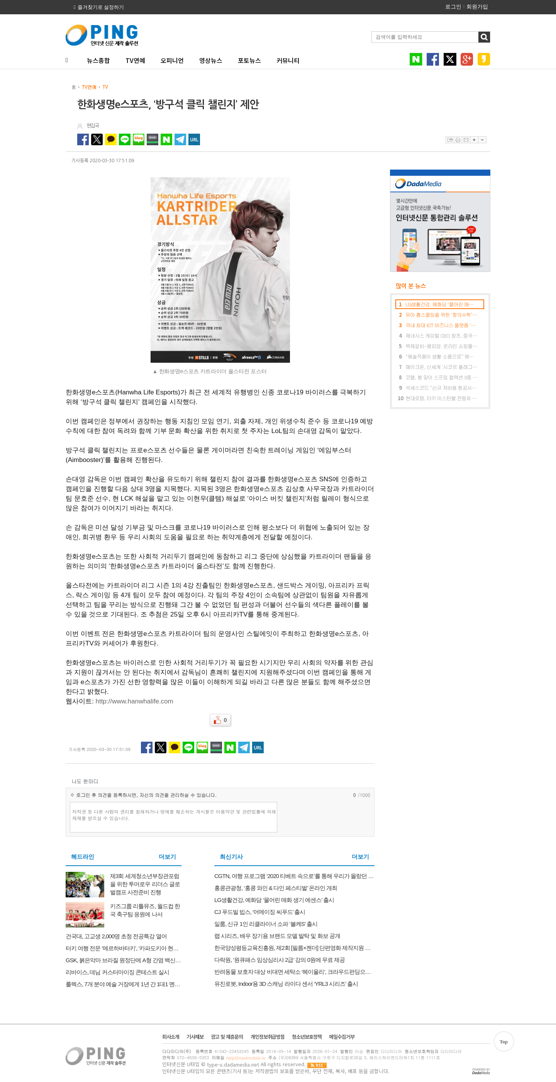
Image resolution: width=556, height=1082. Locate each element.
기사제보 (194, 1037)
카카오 (484, 59)
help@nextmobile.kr (245, 1058)
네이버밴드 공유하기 (152, 139)
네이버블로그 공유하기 (138, 139)
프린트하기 (458, 139)
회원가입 (477, 7)
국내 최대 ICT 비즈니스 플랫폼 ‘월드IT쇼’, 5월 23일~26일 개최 (441, 325)
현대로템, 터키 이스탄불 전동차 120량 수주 (441, 398)
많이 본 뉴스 (408, 286)
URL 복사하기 (194, 139)
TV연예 (135, 60)
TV (105, 86)
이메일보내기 (466, 139)
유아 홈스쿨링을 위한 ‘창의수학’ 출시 (441, 314)
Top (504, 1042)
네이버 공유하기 (166, 139)
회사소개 (170, 1037)
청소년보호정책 (307, 1037)
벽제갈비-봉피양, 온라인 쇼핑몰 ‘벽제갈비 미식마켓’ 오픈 (441, 346)
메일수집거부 (341, 1037)
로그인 (453, 7)
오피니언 (172, 60)
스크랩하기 (450, 139)
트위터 (450, 59)
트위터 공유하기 (97, 139)
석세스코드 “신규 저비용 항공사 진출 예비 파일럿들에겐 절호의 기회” (441, 387)
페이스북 (433, 59)
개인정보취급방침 (268, 1037)
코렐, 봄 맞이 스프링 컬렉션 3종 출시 (441, 377)
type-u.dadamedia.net (233, 1064)
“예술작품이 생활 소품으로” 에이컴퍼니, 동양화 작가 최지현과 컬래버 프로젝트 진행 (441, 356)
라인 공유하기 (125, 139)
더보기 (167, 857)
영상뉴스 (210, 60)
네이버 (416, 59)
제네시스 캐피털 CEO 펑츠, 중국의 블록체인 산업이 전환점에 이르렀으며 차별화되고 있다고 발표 (441, 335)
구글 (467, 59)
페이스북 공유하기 (83, 139)
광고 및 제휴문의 (227, 1037)
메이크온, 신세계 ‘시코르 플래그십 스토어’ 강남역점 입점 (441, 366)
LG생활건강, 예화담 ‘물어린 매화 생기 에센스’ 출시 (441, 304)
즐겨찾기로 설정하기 (101, 7)
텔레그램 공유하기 (180, 139)
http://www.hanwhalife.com (134, 701)
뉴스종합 (98, 60)
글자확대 (474, 139)
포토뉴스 (249, 60)
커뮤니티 (288, 60)
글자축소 (482, 139)
